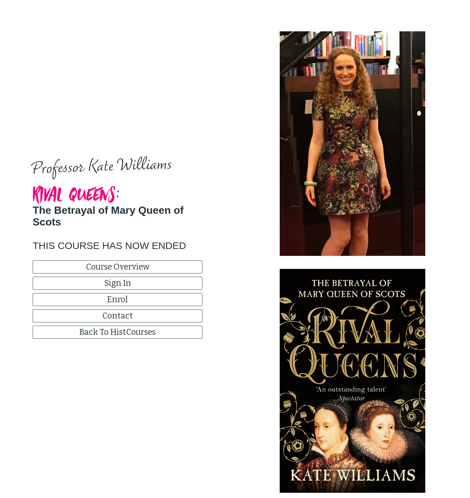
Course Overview (117, 267)
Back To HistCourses (117, 332)
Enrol (117, 299)
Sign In (117, 283)
